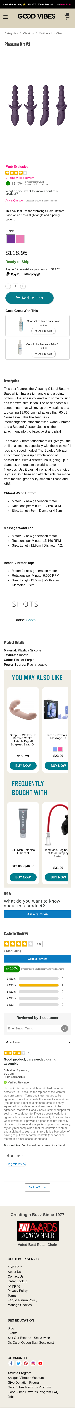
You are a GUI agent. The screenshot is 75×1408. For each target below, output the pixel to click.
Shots (31, 620)
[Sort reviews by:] (37, 1042)
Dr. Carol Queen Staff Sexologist (31, 1342)
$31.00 (58, 868)
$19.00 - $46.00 (23, 866)
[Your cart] (67, 17)
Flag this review (16, 1164)
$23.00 (58, 756)
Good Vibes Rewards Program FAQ (33, 1392)
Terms (12, 1295)
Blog (11, 1328)
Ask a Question (14, 200)
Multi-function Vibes (50, 33)
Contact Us (15, 1276)
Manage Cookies (20, 1305)
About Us (14, 1272)
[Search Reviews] (37, 1028)
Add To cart (29, 298)
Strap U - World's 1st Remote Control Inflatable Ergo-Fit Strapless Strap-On (23, 739)
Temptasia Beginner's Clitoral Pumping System (58, 853)
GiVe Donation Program (24, 1382)
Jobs (11, 1397)
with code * (37, 4)
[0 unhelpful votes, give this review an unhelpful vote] (19, 1156)
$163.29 (23, 756)
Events (12, 1333)
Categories (11, 33)
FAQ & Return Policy (22, 1300)
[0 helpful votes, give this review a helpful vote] (9, 1156)
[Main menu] (5, 17)
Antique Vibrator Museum (26, 1378)
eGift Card (15, 1267)
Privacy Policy (18, 1291)
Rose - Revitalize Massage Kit (58, 736)
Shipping (14, 1286)
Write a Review (25, 177)
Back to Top (37, 1187)
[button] (10, 239)
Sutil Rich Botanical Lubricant (23, 851)
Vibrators (28, 33)
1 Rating (10, 177)
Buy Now (23, 766)
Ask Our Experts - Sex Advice (29, 1338)
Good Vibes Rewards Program (29, 1387)
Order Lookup (17, 1281)
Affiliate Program (19, 1373)
